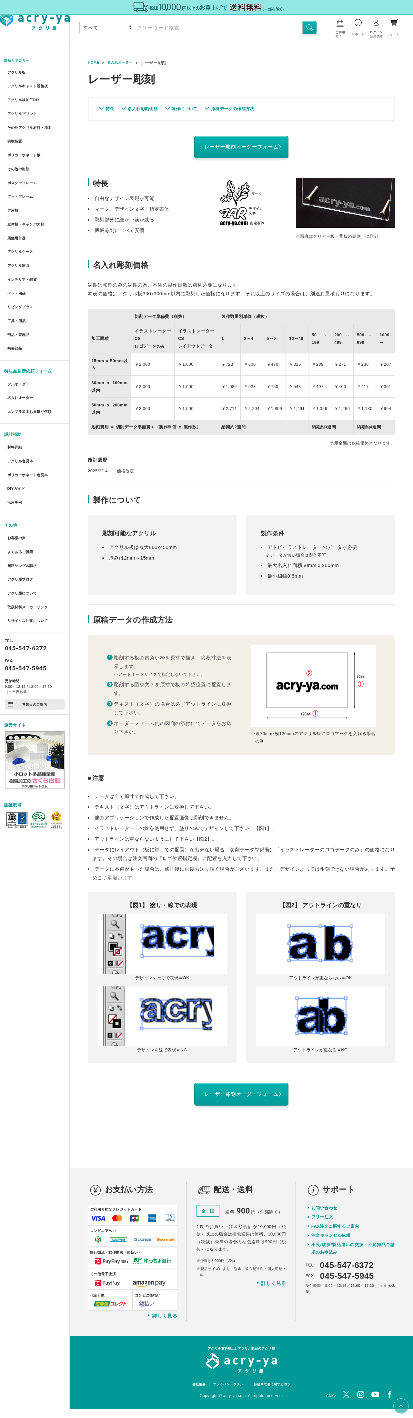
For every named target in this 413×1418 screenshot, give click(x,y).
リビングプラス (21, 272)
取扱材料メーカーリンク (30, 537)
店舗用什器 (17, 213)
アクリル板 (17, 72)
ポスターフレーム (23, 166)
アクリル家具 (19, 237)
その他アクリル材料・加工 (32, 119)
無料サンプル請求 (23, 501)
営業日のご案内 (27, 632)
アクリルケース (21, 225)
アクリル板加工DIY (25, 96)
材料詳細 (15, 397)
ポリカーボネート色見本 (30, 421)
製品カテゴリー (19, 60)
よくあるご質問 (21, 490)
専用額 (12, 190)
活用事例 (15, 445)
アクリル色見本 (21, 409)
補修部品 (15, 307)
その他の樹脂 (19, 154)
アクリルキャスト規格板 (30, 84)
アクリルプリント (23, 108)
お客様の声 (17, 478)
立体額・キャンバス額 (28, 201)
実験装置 (15, 131)
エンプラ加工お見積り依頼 (32, 364)
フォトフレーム (21, 178)
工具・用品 (17, 284)
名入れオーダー (21, 352)
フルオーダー (19, 341)
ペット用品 (17, 260)
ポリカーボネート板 (25, 143)
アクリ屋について (23, 525)
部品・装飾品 (19, 295)
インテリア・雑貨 (23, 249)
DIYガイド (16, 433)
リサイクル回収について (30, 548)
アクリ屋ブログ (21, 513)
